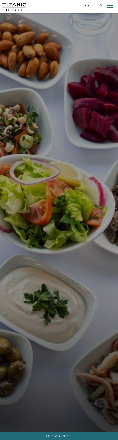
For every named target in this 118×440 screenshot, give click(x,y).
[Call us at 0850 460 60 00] (98, 5)
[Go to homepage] (14, 6)
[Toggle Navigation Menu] (110, 6)
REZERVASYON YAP (59, 436)
